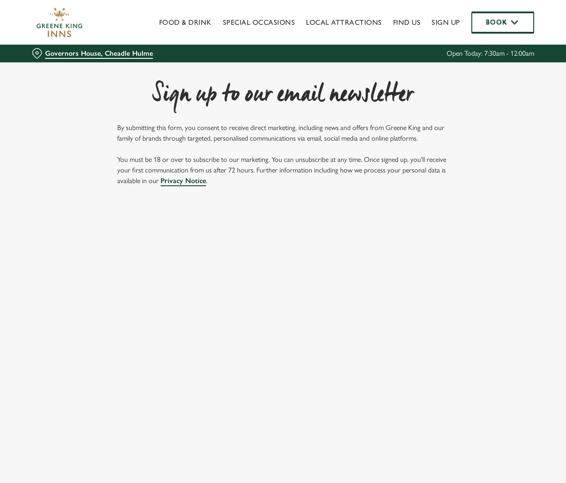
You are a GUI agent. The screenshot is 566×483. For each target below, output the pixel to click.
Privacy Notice (183, 180)
